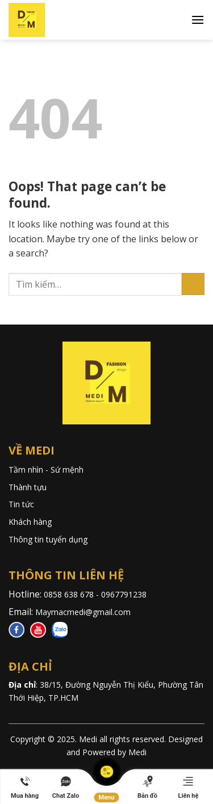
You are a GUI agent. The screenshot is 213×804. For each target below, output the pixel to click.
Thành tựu (28, 487)
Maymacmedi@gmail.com (83, 612)
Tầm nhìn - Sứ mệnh (46, 469)
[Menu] (197, 19)
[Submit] (193, 284)
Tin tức (21, 504)
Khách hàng (30, 521)
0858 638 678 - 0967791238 (96, 594)
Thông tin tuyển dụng (48, 539)
